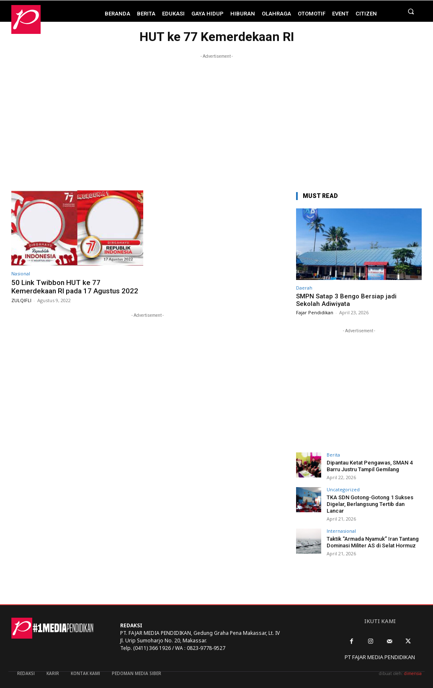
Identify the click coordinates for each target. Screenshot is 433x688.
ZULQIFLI (21, 300)
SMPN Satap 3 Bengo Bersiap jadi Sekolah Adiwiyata (346, 300)
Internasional (341, 531)
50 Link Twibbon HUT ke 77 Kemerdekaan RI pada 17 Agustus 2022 (74, 286)
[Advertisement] (216, 119)
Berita (333, 454)
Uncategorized (343, 489)
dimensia (413, 673)
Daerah (304, 287)
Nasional (20, 273)
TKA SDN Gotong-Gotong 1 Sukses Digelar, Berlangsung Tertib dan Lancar (370, 503)
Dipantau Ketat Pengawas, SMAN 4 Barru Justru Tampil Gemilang (369, 466)
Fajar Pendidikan (314, 312)
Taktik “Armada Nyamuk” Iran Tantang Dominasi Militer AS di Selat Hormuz (373, 542)
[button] (411, 11)
